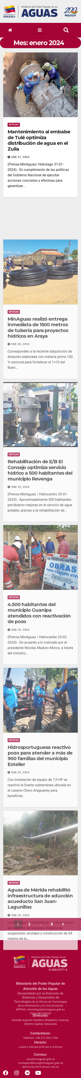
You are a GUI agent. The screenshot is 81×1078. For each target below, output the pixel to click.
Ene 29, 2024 (20, 532)
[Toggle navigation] (39, 30)
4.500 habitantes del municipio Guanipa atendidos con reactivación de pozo (39, 658)
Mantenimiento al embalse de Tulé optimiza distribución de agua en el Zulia (39, 141)
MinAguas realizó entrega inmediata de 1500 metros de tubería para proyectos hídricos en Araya (38, 372)
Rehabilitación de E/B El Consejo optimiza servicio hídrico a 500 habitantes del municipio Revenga (40, 515)
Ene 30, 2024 (20, 389)
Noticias (14, 125)
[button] (66, 30)
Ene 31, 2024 (20, 157)
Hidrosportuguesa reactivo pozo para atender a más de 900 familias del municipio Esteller (40, 801)
